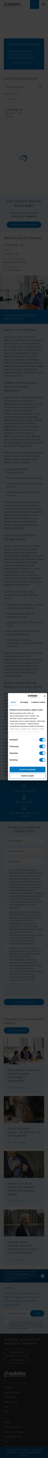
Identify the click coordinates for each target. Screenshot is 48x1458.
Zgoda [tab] (13, 702)
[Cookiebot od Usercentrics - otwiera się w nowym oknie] (31, 696)
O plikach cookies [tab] (38, 702)
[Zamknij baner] (44, 696)
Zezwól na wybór (27, 776)
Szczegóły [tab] (24, 702)
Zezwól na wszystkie (27, 769)
